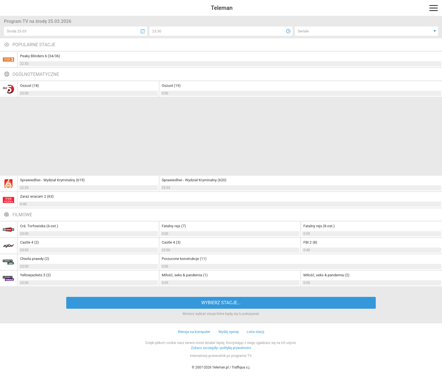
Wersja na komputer (194, 332)
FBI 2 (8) (310, 242)
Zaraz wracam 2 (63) (37, 196)
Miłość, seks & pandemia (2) (326, 275)
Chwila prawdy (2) (34, 259)
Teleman (222, 8)
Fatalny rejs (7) (174, 226)
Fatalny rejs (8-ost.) (319, 226)
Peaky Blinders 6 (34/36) (40, 56)
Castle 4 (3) (171, 242)
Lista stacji (255, 332)
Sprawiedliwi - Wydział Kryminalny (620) (194, 180)
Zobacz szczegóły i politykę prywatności (221, 348)
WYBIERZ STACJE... (221, 302)
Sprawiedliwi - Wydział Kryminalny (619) (52, 180)
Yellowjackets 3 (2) (35, 275)
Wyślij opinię (228, 332)
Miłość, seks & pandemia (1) (185, 275)
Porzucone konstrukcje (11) (184, 259)
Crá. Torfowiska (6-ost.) (39, 226)
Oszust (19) (171, 85)
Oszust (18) (29, 85)
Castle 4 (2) (29, 242)
